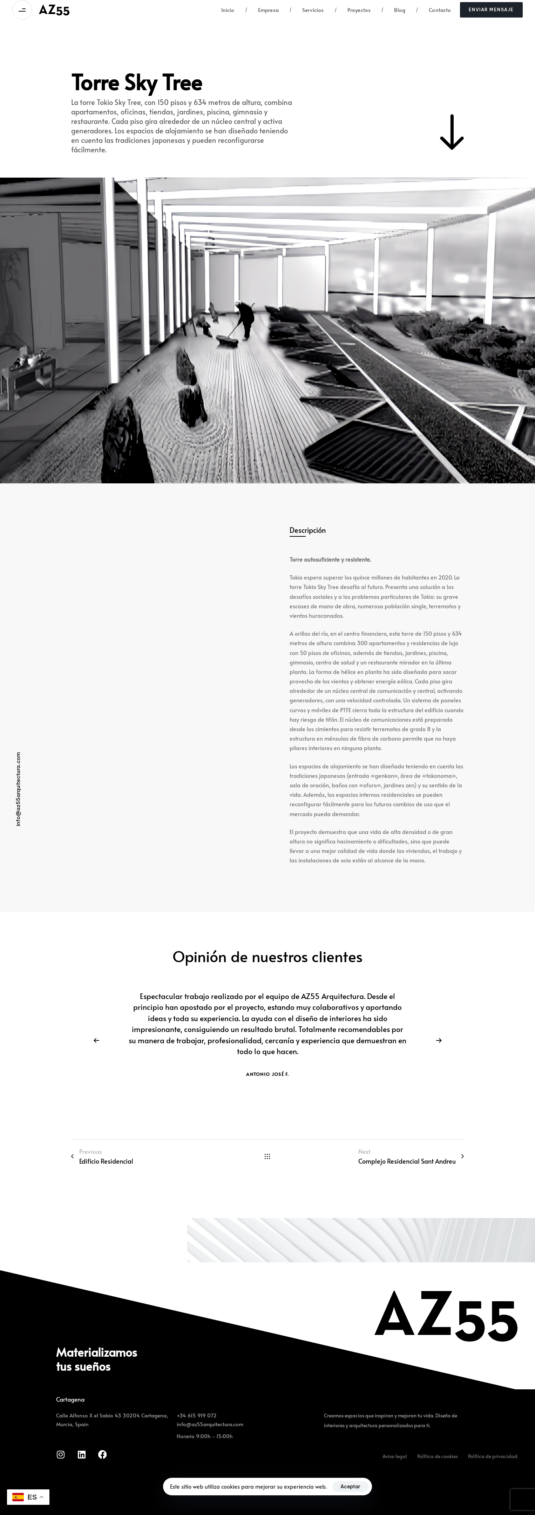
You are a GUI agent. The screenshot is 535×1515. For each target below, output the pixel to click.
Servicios (306, 9)
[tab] (308, 530)
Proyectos (352, 9)
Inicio (228, 9)
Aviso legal (394, 1456)
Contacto (433, 9)
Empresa (262, 9)
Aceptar (350, 1486)
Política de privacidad (492, 1456)
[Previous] (96, 1040)
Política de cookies (437, 1456)
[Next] (439, 1040)
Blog (393, 9)
